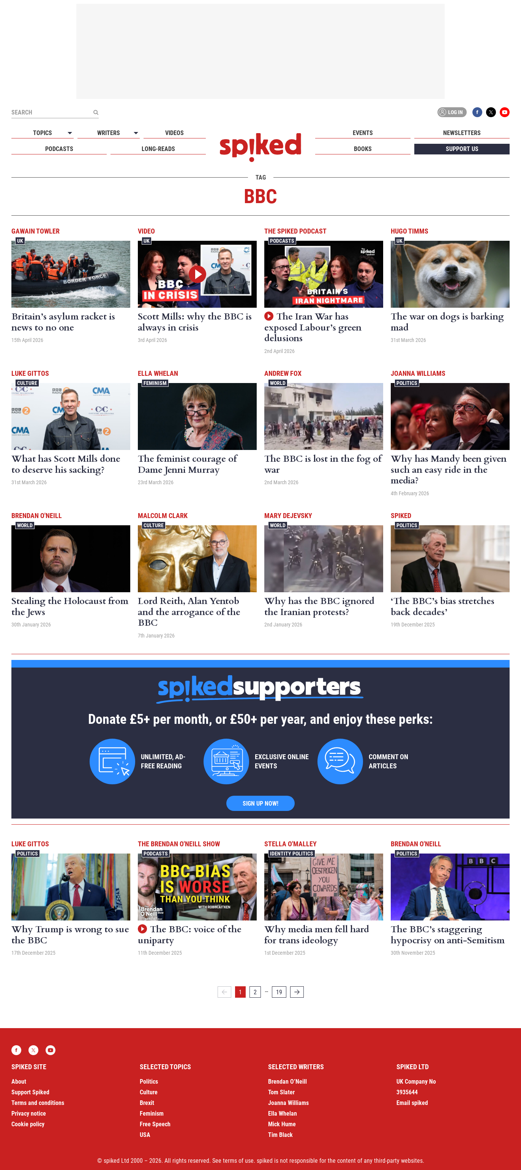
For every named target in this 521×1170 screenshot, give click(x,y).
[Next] (297, 992)
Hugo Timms (409, 231)
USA (145, 1134)
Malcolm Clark (163, 516)
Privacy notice (28, 1113)
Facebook (477, 112)
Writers (108, 133)
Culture (27, 383)
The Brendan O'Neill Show (179, 844)
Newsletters (462, 133)
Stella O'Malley (290, 844)
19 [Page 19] (279, 992)
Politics (406, 383)
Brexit (147, 1102)
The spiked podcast (295, 231)
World (278, 383)
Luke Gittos (30, 373)
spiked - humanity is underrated (260, 147)
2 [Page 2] (255, 992)
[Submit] (95, 112)
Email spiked (412, 1102)
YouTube (505, 112)
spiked (401, 516)
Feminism (155, 383)
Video (146, 231)
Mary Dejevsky (288, 516)
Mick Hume (282, 1124)
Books (363, 149)
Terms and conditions (37, 1102)
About (18, 1081)
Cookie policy (27, 1124)
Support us (462, 149)
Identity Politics (291, 853)
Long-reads (158, 149)
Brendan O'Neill (36, 516)
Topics (42, 133)
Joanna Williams (418, 373)
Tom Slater (281, 1092)
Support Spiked (30, 1092)
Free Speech (155, 1124)
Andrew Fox (283, 373)
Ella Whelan (158, 373)
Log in (451, 112)
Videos (174, 133)
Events (363, 133)
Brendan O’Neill (287, 1081)
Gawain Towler (35, 231)
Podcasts (59, 149)
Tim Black (280, 1134)
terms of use (238, 1160)
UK (20, 241)
